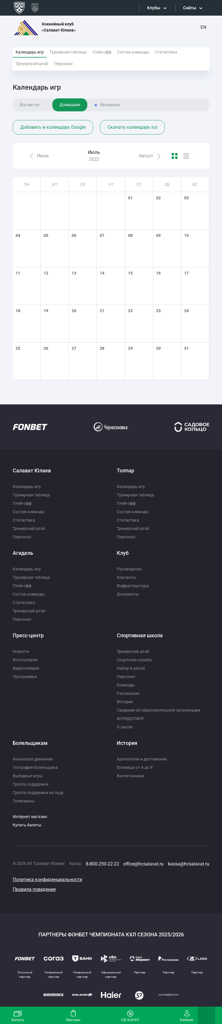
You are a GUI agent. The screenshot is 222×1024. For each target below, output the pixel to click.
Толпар (125, 470)
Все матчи (29, 104)
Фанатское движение (33, 759)
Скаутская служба (134, 660)
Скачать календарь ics (132, 127)
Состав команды (133, 52)
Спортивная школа (140, 635)
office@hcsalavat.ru (143, 864)
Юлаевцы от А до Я (135, 767)
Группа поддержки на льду (38, 792)
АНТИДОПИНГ (131, 718)
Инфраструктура (133, 585)
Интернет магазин (30, 816)
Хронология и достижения (142, 759)
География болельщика (35, 767)
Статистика (166, 52)
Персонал (63, 63)
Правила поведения (34, 889)
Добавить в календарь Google (53, 127)
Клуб (123, 553)
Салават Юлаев (32, 470)
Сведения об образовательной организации (158, 710)
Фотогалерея (25, 660)
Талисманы (23, 801)
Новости (21, 651)
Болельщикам (30, 743)
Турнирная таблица (68, 52)
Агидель (23, 553)
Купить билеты (27, 825)
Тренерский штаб (32, 63)
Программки (25, 676)
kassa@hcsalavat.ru (188, 864)
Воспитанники (130, 775)
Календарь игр (30, 52)
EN (203, 27)
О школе (125, 727)
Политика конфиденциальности (47, 879)
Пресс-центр (28, 635)
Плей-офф (101, 52)
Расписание (128, 693)
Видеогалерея (26, 668)
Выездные (110, 104)
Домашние (70, 104)
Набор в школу (131, 668)
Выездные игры (28, 775)
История (125, 701)
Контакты (126, 577)
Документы (128, 594)
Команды (126, 685)
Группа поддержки (30, 784)
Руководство (129, 569)
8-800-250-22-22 (102, 864)
